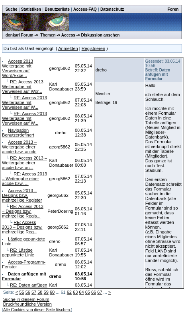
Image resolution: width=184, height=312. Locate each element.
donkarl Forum (19, 35)
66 (93, 292)
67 (99, 292)
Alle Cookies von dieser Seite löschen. (37, 310)
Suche (12, 9)
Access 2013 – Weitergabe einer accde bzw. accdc (19, 147)
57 (33, 292)
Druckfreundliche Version (27, 304)
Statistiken (31, 9)
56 (27, 292)
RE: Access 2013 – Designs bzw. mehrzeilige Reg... (22, 227)
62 (69, 292)
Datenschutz (112, 9)
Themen (47, 35)
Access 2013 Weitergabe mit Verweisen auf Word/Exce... (17, 68)
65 (87, 292)
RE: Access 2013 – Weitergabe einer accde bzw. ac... (24, 163)
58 (39, 292)
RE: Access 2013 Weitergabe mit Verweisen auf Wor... (22, 86)
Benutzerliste (57, 9)
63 (75, 292)
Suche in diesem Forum (26, 299)
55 (21, 292)
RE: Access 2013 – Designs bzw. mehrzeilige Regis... (22, 211)
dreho (101, 69)
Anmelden (68, 48)
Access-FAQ (85, 9)
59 (46, 292)
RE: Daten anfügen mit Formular (24, 287)
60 (52, 292)
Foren (173, 9)
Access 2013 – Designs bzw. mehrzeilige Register (22, 195)
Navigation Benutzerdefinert (18, 132)
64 (81, 292)
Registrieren (93, 48)
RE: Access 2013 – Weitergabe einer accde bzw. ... (24, 178)
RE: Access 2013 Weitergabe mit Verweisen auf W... (24, 102)
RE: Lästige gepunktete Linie (18, 252)
